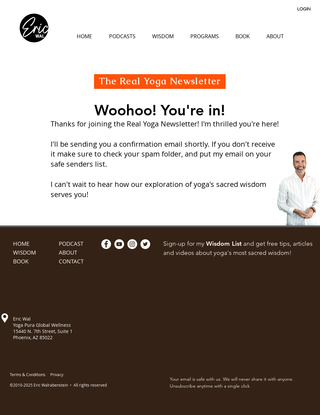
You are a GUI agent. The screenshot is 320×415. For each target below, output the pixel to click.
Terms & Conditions (27, 374)
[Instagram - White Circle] (132, 244)
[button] (122, 36)
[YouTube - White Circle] (119, 244)
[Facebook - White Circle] (106, 244)
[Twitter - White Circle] (145, 244)
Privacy (56, 374)
